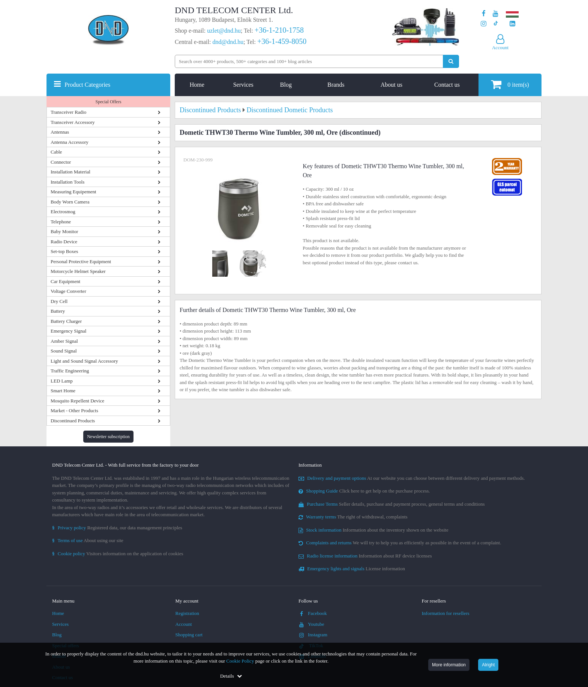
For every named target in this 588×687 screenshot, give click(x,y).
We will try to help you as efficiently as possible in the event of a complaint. (399, 542)
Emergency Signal (68, 331)
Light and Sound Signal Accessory (84, 361)
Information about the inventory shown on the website (373, 530)
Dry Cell (59, 301)
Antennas (60, 132)
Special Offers (109, 101)
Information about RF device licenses (365, 556)
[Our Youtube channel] (495, 14)
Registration (188, 613)
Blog (286, 84)
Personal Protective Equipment (81, 261)
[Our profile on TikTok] (495, 24)
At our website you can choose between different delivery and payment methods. (411, 478)
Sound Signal (64, 351)
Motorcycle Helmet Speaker (78, 271)
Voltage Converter (68, 291)
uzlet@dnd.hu (224, 30)
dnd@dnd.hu (227, 42)
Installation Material (70, 172)
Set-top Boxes (64, 251)
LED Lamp (62, 381)
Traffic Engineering (70, 371)
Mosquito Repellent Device (77, 401)
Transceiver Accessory (73, 122)
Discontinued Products (73, 420)
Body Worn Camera (70, 202)
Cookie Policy (240, 661)
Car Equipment (65, 281)
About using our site (87, 540)
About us (391, 84)
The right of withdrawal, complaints (353, 517)
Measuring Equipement (73, 191)
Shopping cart (189, 634)
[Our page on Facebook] (484, 14)
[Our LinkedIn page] (512, 24)
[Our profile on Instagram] (483, 24)
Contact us (447, 84)
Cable (56, 152)
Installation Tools (67, 182)
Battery (58, 311)
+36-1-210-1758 (279, 30)
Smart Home (63, 390)
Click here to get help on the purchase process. (364, 491)
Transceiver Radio (68, 112)
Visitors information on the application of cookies (117, 553)
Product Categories (87, 84)
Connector (61, 162)
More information (449, 664)
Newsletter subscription (108, 436)
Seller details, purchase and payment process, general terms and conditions (391, 504)
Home (197, 84)
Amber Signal (64, 341)
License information (351, 568)
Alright (488, 664)
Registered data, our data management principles (117, 527)
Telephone (61, 221)
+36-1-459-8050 (281, 41)
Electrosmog (63, 211)
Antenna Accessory (69, 142)
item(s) (510, 84)
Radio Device (64, 241)
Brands (335, 84)
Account (184, 624)
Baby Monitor (64, 231)
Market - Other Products (74, 410)
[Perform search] (451, 61)
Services (243, 84)
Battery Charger (66, 321)
